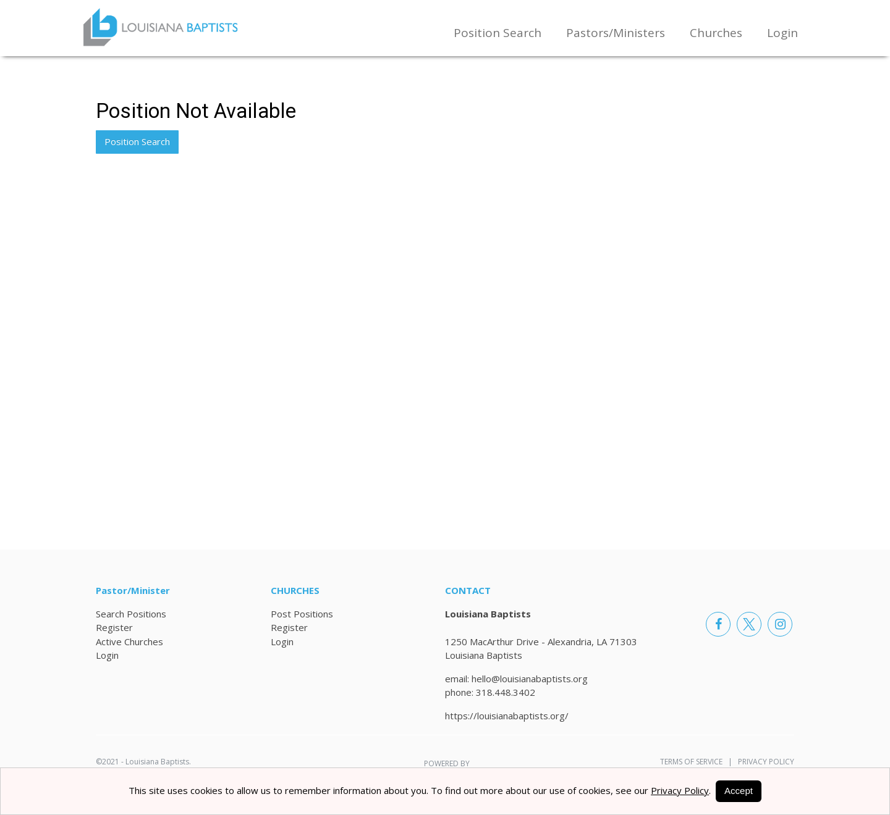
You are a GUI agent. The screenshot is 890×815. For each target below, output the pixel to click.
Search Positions (131, 614)
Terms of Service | (696, 761)
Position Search (497, 33)
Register (114, 627)
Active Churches (129, 641)
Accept (738, 790)
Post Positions (302, 614)
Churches (716, 33)
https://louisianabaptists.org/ (507, 715)
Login (782, 33)
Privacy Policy (763, 761)
